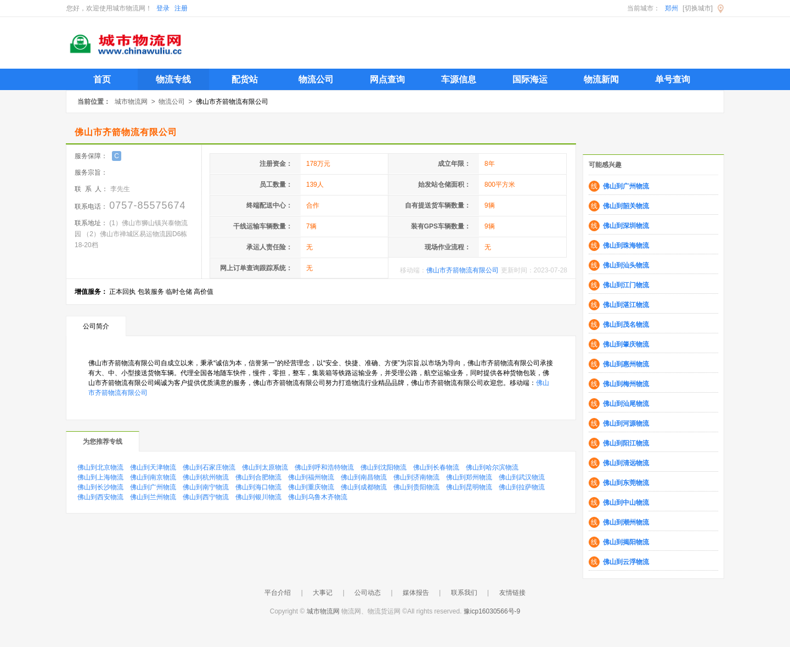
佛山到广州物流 (153, 487)
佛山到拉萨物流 (522, 487)
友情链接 (512, 592)
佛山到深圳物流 (626, 226)
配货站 (245, 79)
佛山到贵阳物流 (416, 487)
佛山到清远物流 (626, 463)
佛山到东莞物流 (626, 483)
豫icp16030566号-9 (492, 611)
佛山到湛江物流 (626, 305)
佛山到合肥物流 (258, 477)
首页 (102, 79)
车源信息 (458, 79)
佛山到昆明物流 (469, 487)
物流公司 (316, 79)
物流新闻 (601, 79)
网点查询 (387, 79)
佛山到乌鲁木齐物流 (317, 497)
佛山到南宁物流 (206, 487)
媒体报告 (416, 592)
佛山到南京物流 (153, 477)
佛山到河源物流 (626, 423)
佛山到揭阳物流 (626, 542)
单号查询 (672, 79)
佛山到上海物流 (100, 477)
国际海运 (530, 79)
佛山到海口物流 (258, 487)
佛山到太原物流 (265, 467)
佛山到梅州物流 (626, 384)
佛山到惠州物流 (626, 364)
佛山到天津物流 (153, 467)
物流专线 (173, 79)
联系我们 (464, 592)
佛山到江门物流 (626, 285)
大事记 (322, 592)
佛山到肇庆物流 (626, 344)
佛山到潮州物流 (626, 522)
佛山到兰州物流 (153, 497)
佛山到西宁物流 (206, 497)
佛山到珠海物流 (626, 245)
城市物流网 (131, 101)
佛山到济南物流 (416, 477)
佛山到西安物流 (100, 497)
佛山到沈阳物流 (383, 467)
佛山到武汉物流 (522, 477)
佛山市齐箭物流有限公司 (462, 270)
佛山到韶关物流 (626, 206)
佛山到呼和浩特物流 (324, 467)
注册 (181, 8)
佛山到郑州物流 (469, 477)
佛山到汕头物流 (626, 265)
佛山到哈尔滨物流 (492, 467)
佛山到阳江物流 (626, 443)
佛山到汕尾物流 (626, 404)
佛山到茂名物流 (626, 324)
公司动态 (367, 592)
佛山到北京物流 (100, 467)
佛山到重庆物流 (311, 487)
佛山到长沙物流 (100, 487)
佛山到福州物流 (311, 477)
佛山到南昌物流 (364, 477)
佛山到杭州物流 (206, 477)
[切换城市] (697, 8)
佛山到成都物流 (364, 487)
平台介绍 (277, 592)
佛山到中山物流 (626, 502)
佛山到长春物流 (436, 467)
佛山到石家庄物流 (209, 467)
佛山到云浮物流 (626, 562)
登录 (163, 8)
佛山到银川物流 (258, 497)
